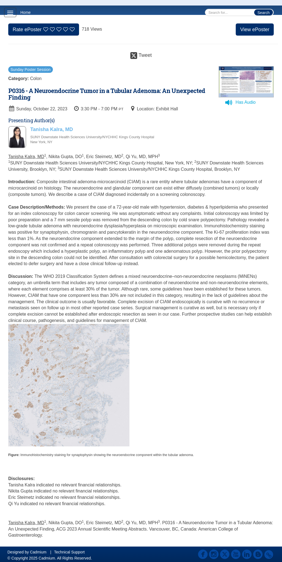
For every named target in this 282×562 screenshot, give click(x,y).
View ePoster (254, 29)
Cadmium (38, 552)
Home (25, 12)
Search (263, 12)
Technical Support (69, 552)
